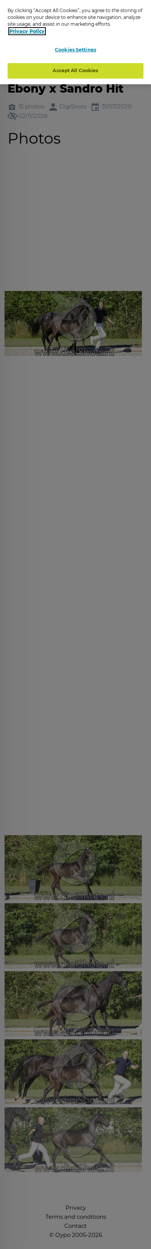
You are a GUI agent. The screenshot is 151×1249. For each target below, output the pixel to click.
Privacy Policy (27, 31)
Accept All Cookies (75, 70)
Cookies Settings (75, 50)
